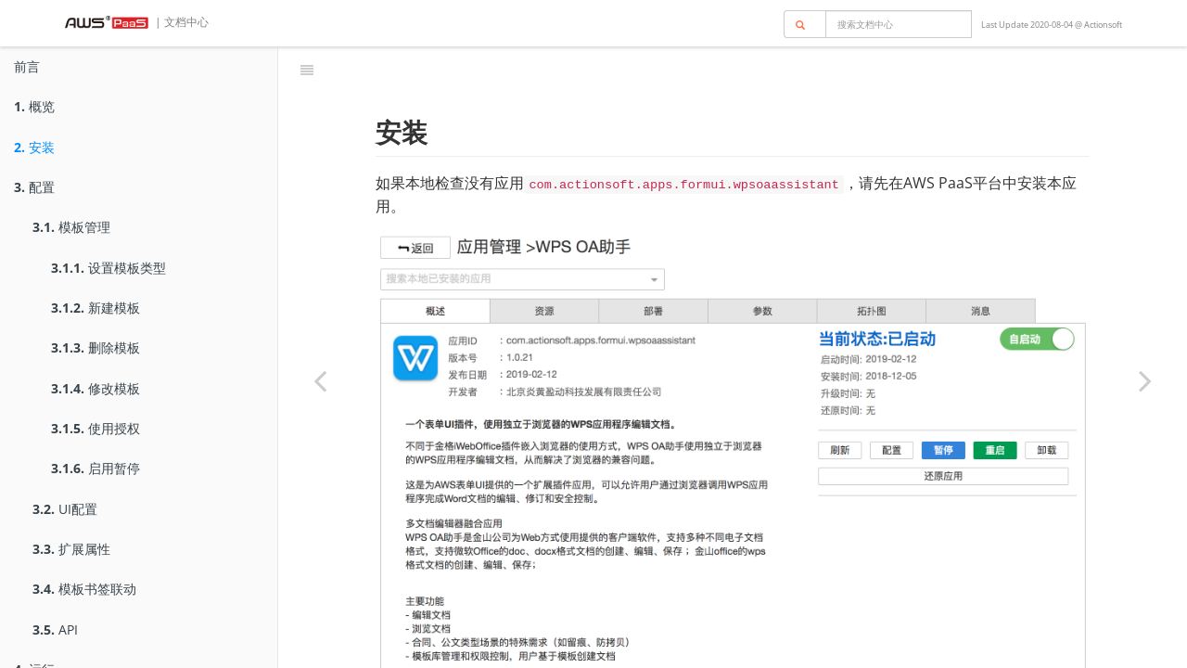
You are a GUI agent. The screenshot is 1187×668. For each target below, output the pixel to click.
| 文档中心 (180, 22)
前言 (27, 66)
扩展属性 (71, 549)
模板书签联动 (84, 588)
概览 (34, 106)
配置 (34, 187)
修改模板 (95, 388)
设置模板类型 (108, 267)
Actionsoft (1103, 25)
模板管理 (71, 227)
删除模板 (95, 347)
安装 (34, 147)
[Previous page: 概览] (320, 380)
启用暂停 (95, 468)
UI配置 (64, 509)
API (55, 629)
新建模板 (95, 307)
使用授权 (95, 428)
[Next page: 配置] (1145, 380)
